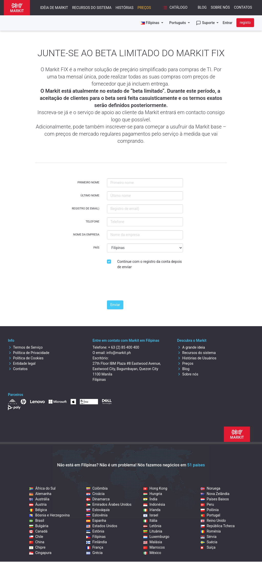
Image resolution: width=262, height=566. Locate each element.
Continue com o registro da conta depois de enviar (149, 264)
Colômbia (97, 488)
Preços (144, 8)
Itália (150, 520)
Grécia (94, 553)
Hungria (152, 494)
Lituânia (152, 531)
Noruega (210, 488)
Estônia (95, 531)
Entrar (227, 23)
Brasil (36, 520)
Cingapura (40, 553)
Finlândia (96, 542)
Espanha (96, 520)
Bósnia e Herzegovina (49, 515)
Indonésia (154, 504)
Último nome (90, 195)
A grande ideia (191, 347)
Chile (36, 537)
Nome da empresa (86, 234)
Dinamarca (98, 499)
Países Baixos (215, 499)
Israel (150, 515)
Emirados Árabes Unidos (109, 504)
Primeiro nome (88, 182)
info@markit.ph (118, 353)
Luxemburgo (156, 537)
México (152, 553)
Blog (202, 7)
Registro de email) (86, 208)
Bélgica (38, 510)
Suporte (206, 23)
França (94, 547)
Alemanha (40, 494)
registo (245, 22)
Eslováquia (98, 510)
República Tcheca (218, 526)
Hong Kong (155, 488)
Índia (150, 499)
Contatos (243, 7)
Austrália (39, 499)
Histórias (125, 8)
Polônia (210, 510)
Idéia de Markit (54, 8)
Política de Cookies (25, 358)
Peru (207, 504)
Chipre (37, 547)
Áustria (38, 504)
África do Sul (42, 488)
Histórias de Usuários (196, 358)
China (37, 542)
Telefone (93, 221)
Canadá (38, 531)
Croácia (95, 494)
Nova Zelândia (215, 494)
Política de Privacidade (28, 353)
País (96, 247)
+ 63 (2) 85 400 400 (123, 347)
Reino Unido (213, 520)
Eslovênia (96, 515)
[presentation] (146, 286)
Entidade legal (22, 363)
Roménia (211, 531)
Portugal (210, 515)
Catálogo (175, 7)
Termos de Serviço (25, 347)
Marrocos (154, 547)
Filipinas (96, 537)
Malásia (152, 542)
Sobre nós (220, 7)
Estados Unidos (101, 526)
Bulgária (38, 526)
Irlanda (151, 510)
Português (178, 23)
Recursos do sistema (92, 8)
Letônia (152, 526)
